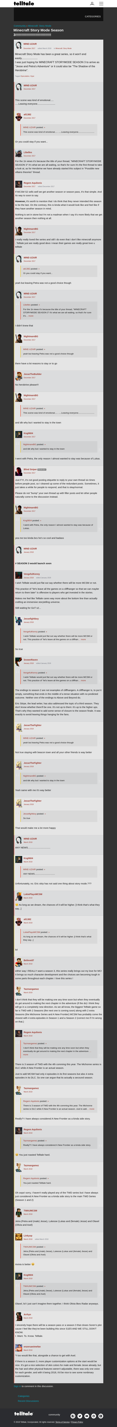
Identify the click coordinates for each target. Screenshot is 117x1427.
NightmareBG (31, 229)
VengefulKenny (32, 574)
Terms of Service (62, 1422)
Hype (32, 76)
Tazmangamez (31, 989)
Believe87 (29, 960)
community (54, 1414)
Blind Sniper (30, 469)
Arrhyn (27, 1314)
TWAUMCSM (30, 1210)
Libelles (28, 152)
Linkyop (28, 1235)
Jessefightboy (31, 618)
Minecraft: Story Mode (64, 48)
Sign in (17, 1386)
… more (29, 316)
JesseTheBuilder (33, 374)
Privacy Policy (77, 1422)
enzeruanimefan (32, 1346)
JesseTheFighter (33, 725)
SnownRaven (31, 659)
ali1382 (27, 114)
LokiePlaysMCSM (33, 894)
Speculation (25, 76)
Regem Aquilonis (33, 183)
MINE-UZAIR (30, 44)
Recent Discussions (28, 1401)
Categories (93, 16)
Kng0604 (28, 433)
